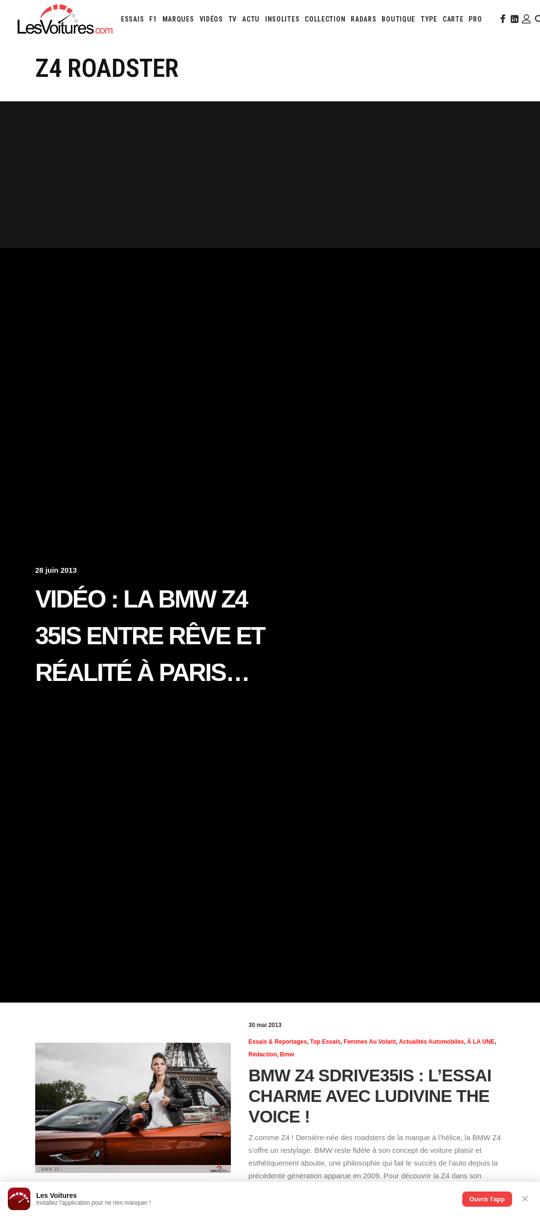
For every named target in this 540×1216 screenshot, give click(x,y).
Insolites (282, 19)
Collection (325, 19)
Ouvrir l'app (487, 1199)
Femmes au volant (370, 1041)
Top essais (325, 1041)
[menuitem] (132, 19)
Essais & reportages (277, 1041)
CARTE (453, 19)
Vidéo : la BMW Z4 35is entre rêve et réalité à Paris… (150, 635)
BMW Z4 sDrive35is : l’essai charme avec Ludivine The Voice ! (369, 1096)
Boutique (398, 19)
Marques (178, 19)
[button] (501, 19)
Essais (132, 19)
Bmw (287, 1054)
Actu (251, 19)
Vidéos (211, 19)
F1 (153, 19)
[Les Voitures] (65, 19)
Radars (363, 19)
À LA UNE (481, 1041)
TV (232, 19)
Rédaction (262, 1054)
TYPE (429, 19)
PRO (475, 19)
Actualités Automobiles (431, 1041)
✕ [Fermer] (525, 1198)
